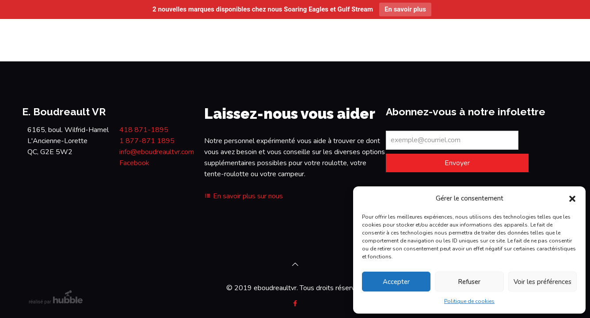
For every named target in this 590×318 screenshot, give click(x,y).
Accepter (396, 281)
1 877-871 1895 (147, 141)
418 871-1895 (143, 130)
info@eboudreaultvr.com (156, 152)
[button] (572, 198)
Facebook (134, 163)
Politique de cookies (469, 301)
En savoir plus (405, 9)
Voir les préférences (542, 281)
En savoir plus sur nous (243, 196)
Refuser (469, 281)
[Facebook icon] (295, 303)
